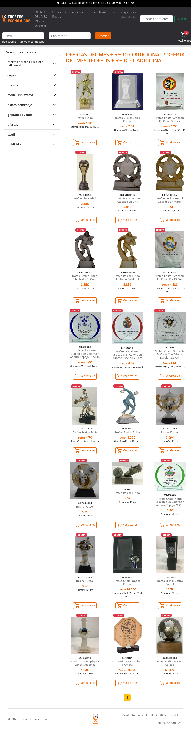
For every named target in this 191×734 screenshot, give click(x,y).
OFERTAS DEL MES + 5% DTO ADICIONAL (25, 63)
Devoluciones (107, 12)
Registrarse (9, 41)
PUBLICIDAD (15, 144)
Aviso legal (145, 715)
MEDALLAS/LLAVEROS (20, 95)
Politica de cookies (168, 723)
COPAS (11, 75)
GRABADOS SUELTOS (19, 115)
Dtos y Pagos (56, 14)
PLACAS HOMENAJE (19, 105)
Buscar (181, 19)
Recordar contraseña (31, 41)
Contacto (128, 715)
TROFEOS (12, 85)
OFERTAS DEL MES (41, 18)
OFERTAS (12, 125)
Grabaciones (74, 12)
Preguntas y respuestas (128, 14)
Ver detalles (85, 142)
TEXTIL (11, 134)
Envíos (90, 12)
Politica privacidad (168, 715)
